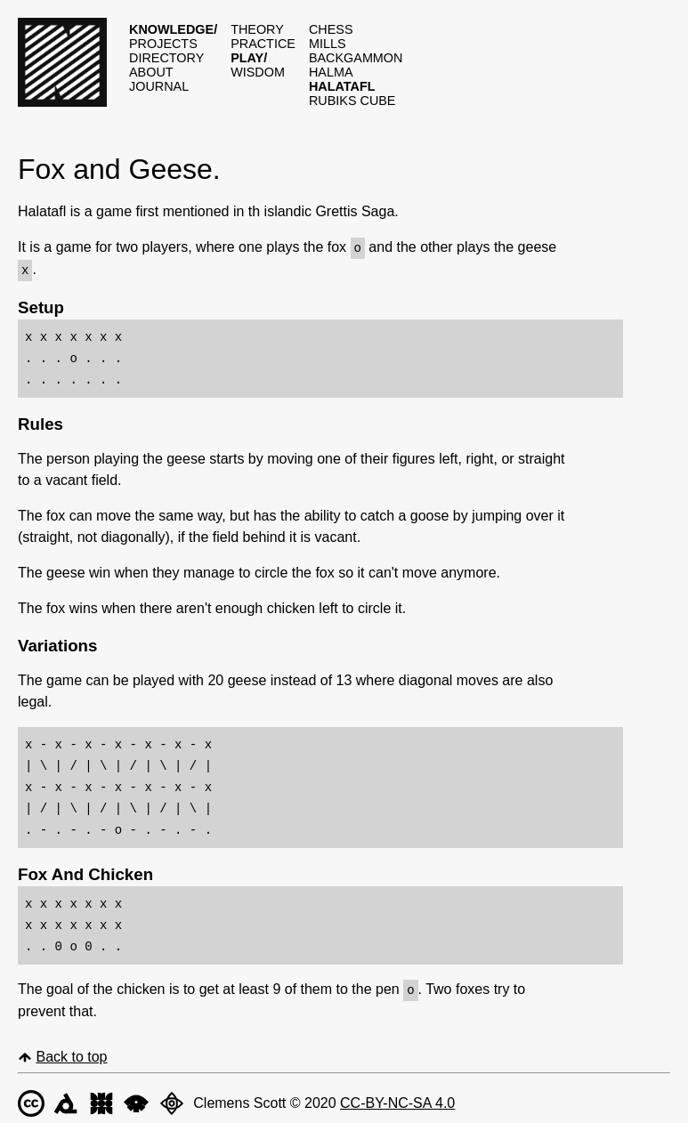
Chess (331, 29)
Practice (263, 43)
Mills (327, 43)
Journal (159, 86)
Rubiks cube (352, 100)
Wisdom (258, 72)
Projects (163, 43)
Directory (166, 58)
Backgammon (356, 58)
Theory (257, 29)
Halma (331, 72)
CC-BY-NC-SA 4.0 (397, 1100)
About (151, 72)
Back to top (71, 1054)
